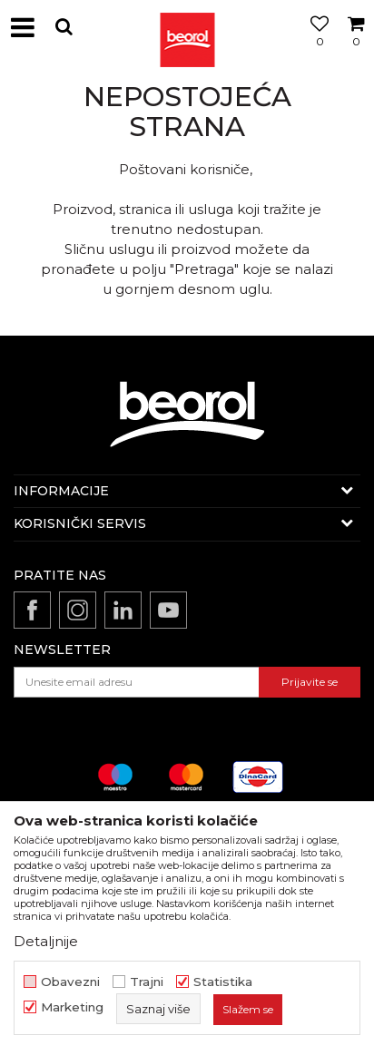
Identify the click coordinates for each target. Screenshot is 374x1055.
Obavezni (70, 982)
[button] (63, 27)
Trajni (146, 982)
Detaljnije (46, 941)
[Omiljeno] (315, 48)
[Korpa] (356, 48)
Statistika (222, 982)
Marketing (72, 1007)
